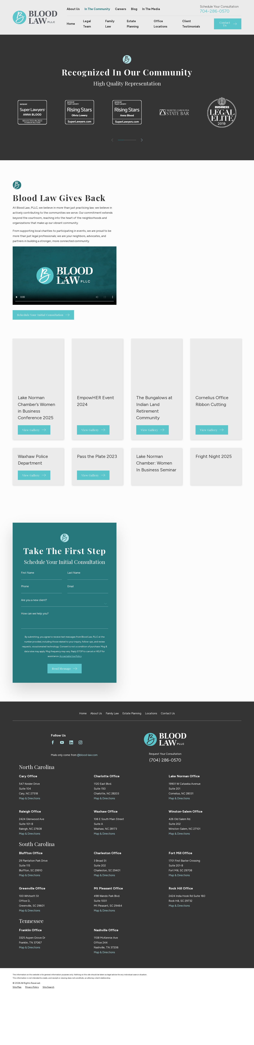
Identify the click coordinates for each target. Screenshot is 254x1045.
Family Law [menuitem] (110, 23)
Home (83, 662)
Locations (151, 662)
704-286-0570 (214, 11)
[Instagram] (80, 691)
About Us (73, 9)
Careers (120, 9)
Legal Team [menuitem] (87, 23)
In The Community (97, 9)
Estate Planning (131, 662)
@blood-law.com (87, 704)
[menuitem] (17, 936)
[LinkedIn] (71, 691)
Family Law (112, 662)
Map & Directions (29, 747)
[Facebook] (53, 691)
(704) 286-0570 (165, 709)
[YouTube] (62, 691)
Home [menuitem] (71, 24)
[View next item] (141, 140)
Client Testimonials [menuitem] (191, 23)
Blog (134, 9)
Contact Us (168, 662)
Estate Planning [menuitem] (133, 23)
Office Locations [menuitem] (160, 23)
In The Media (151, 9)
